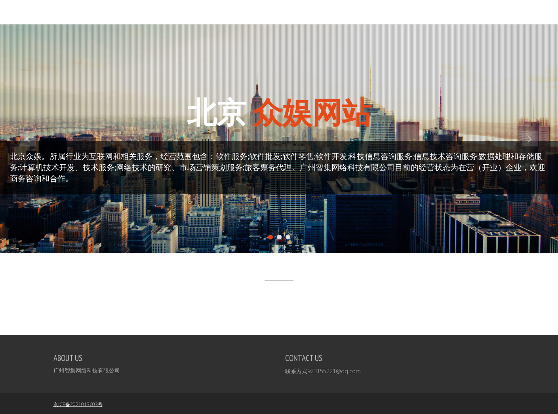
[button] (28, 192)
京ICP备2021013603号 (78, 404)
